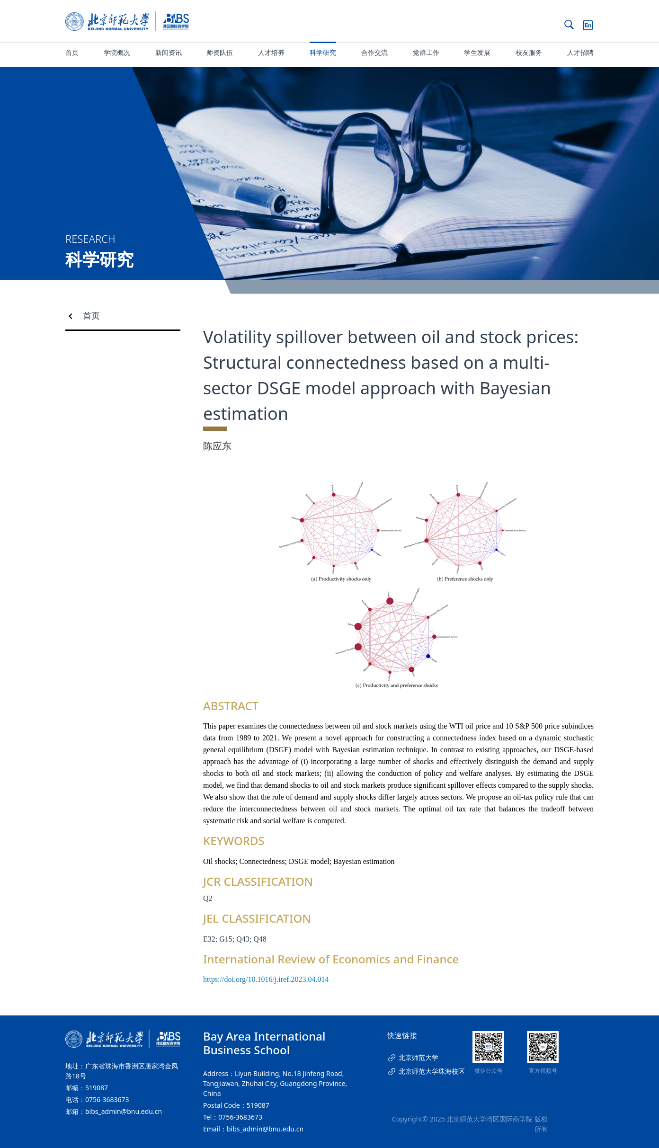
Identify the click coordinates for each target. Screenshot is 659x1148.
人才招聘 (580, 52)
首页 (72, 52)
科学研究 (323, 52)
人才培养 (271, 52)
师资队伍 (219, 52)
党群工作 (426, 52)
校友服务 (529, 52)
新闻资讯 (168, 52)
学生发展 (477, 52)
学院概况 (117, 52)
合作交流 (374, 52)
